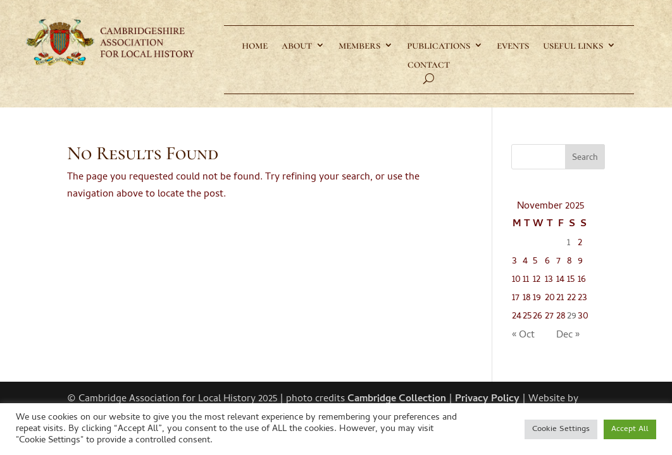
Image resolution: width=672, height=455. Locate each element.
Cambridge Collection (396, 399)
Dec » (568, 335)
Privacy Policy (487, 399)
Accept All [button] (630, 429)
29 (571, 316)
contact (429, 65)
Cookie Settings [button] (561, 429)
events (513, 46)
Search (585, 158)
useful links (573, 46)
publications (438, 46)
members (359, 46)
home (255, 46)
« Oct (523, 335)
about (297, 46)
